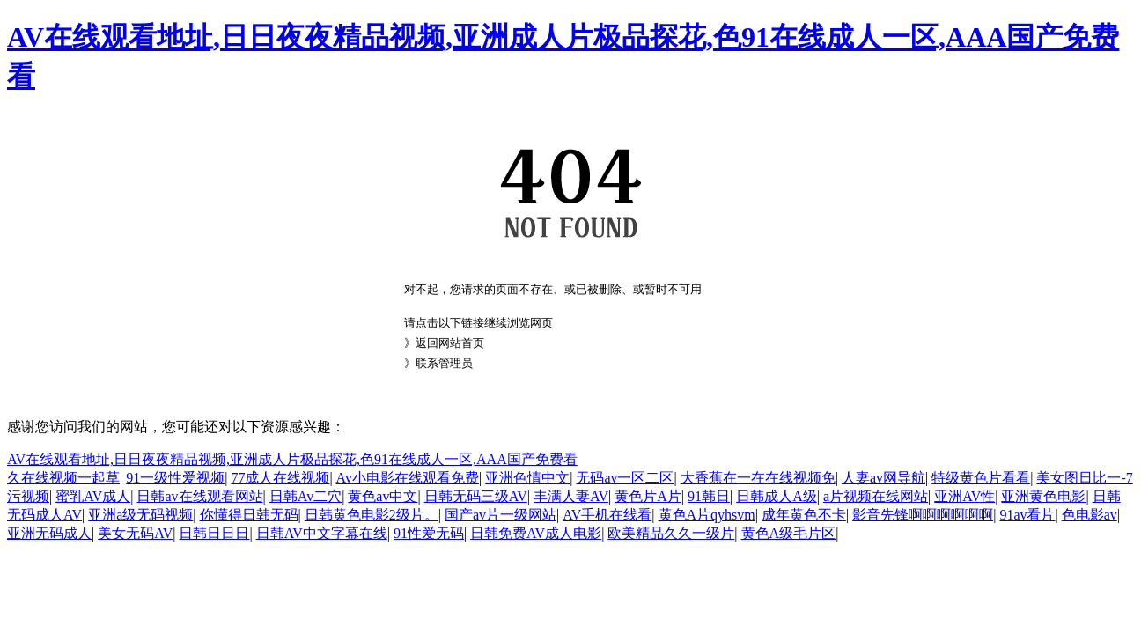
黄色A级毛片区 (788, 533)
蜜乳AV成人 (92, 496)
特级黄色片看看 (980, 477)
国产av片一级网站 (500, 514)
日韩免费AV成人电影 (535, 533)
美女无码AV (135, 533)
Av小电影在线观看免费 (407, 477)
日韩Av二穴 (305, 496)
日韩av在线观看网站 (199, 496)
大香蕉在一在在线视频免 (758, 477)
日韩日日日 (214, 533)
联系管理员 (444, 363)
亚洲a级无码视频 (140, 514)
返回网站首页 (450, 343)
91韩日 (709, 496)
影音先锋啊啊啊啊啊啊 (922, 514)
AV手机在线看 (607, 514)
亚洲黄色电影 (1043, 496)
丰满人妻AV (571, 496)
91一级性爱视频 (175, 477)
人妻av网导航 (883, 477)
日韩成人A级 (776, 496)
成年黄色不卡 (804, 514)
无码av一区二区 (625, 477)
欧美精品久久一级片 (670, 533)
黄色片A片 (648, 496)
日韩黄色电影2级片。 (371, 514)
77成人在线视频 (280, 477)
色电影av (1089, 514)
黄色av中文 (382, 496)
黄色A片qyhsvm (707, 514)
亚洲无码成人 (49, 533)
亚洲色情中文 (527, 477)
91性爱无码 (429, 533)
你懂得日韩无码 (249, 514)
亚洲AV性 (964, 496)
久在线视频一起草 (63, 477)
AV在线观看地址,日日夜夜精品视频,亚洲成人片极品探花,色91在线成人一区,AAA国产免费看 (292, 459)
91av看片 (1027, 514)
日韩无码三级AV (475, 496)
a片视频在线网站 (875, 496)
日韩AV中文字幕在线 (321, 533)
